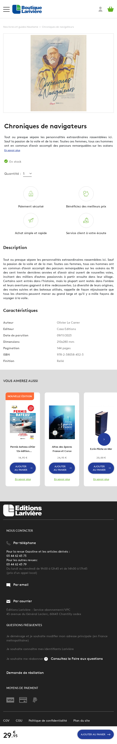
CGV (6, 720)
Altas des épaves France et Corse (62, 449)
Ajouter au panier (95, 734)
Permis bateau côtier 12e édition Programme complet (22, 449)
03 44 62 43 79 (16, 564)
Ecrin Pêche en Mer (101, 448)
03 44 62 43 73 (16, 556)
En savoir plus (12, 150)
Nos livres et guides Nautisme (20, 26)
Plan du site (81, 720)
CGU (19, 720)
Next (104, 439)
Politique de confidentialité (48, 720)
